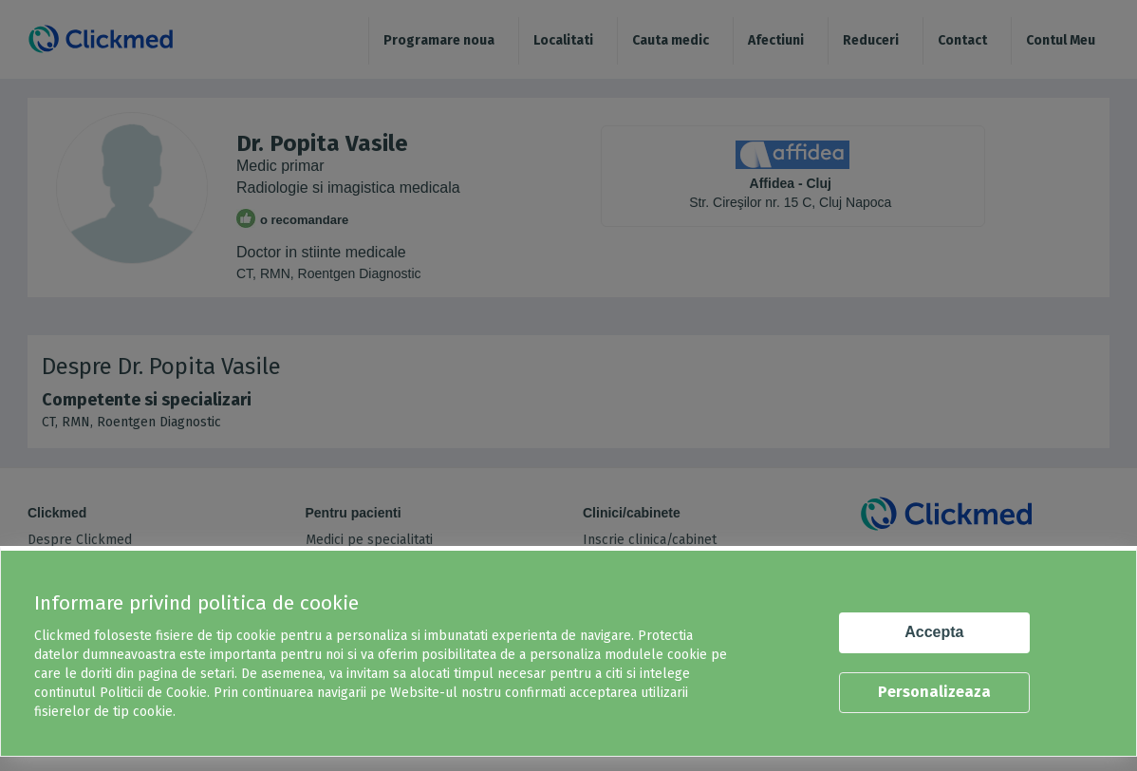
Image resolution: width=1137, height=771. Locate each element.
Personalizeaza (934, 692)
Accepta (933, 632)
